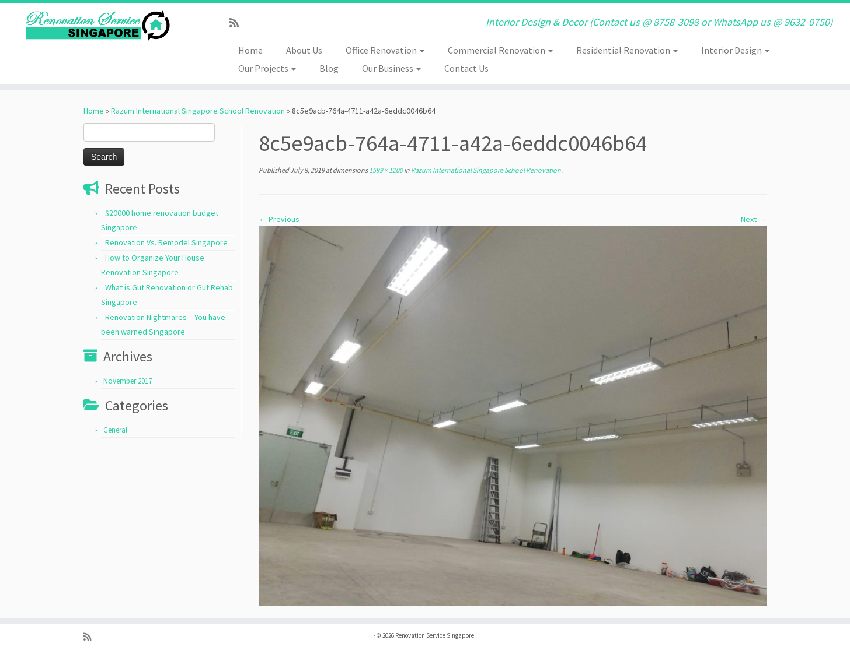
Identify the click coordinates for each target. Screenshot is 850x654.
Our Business (391, 68)
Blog (329, 68)
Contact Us (466, 68)
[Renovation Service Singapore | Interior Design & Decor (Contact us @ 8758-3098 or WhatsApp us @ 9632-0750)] (98, 25)
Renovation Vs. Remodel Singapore (166, 242)
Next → (754, 219)
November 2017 (127, 381)
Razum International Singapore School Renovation (198, 111)
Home (250, 50)
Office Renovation (385, 50)
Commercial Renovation (500, 50)
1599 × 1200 (385, 170)
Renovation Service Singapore (434, 635)
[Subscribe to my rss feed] (237, 23)
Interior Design (735, 50)
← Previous (279, 219)
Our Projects (267, 68)
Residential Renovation (627, 50)
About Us (304, 50)
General (115, 430)
